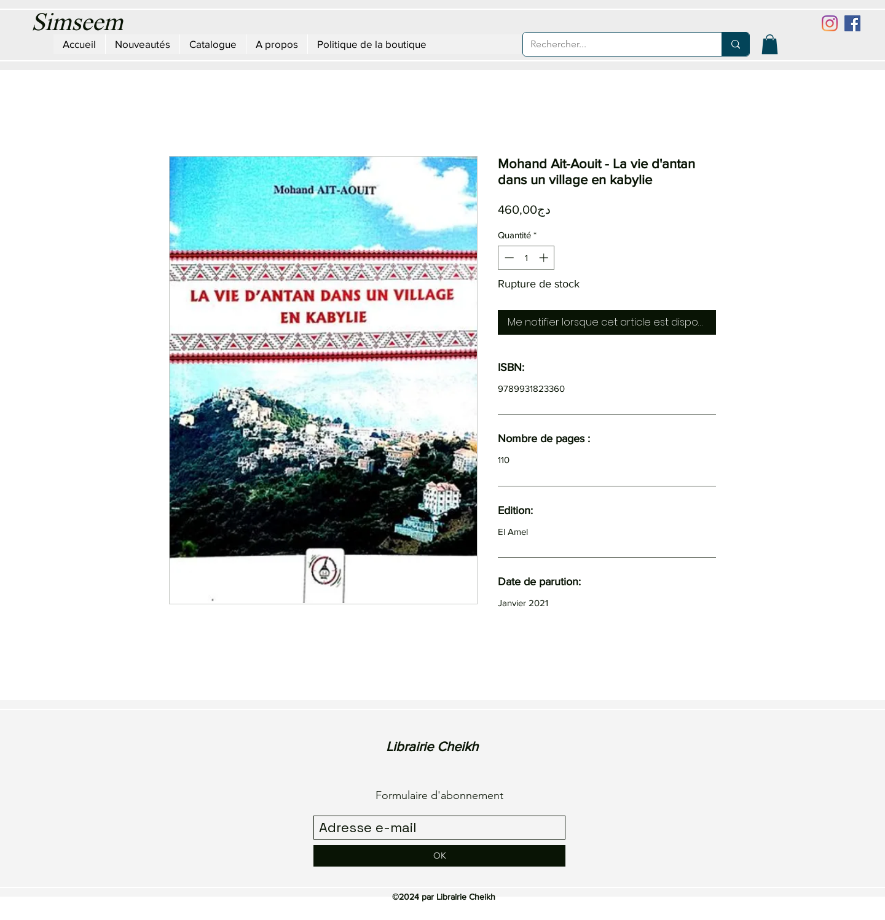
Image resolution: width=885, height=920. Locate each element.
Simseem (77, 24)
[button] (769, 44)
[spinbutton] (526, 257)
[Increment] (545, 257)
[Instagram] (830, 23)
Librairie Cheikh (432, 746)
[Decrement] (508, 257)
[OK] (439, 856)
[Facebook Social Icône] (852, 23)
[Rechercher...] (613, 44)
